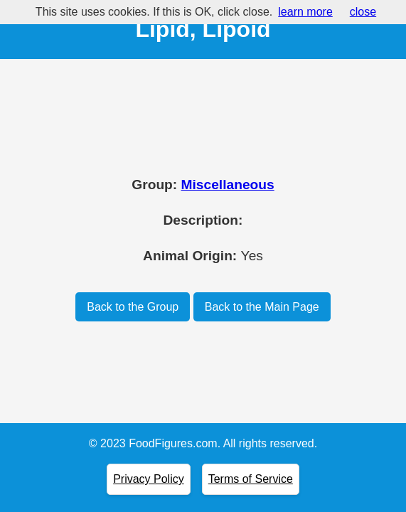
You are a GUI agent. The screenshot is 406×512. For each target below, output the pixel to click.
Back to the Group (132, 307)
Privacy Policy (148, 479)
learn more (305, 12)
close (363, 12)
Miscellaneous (227, 184)
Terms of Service (250, 479)
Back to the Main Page (262, 307)
